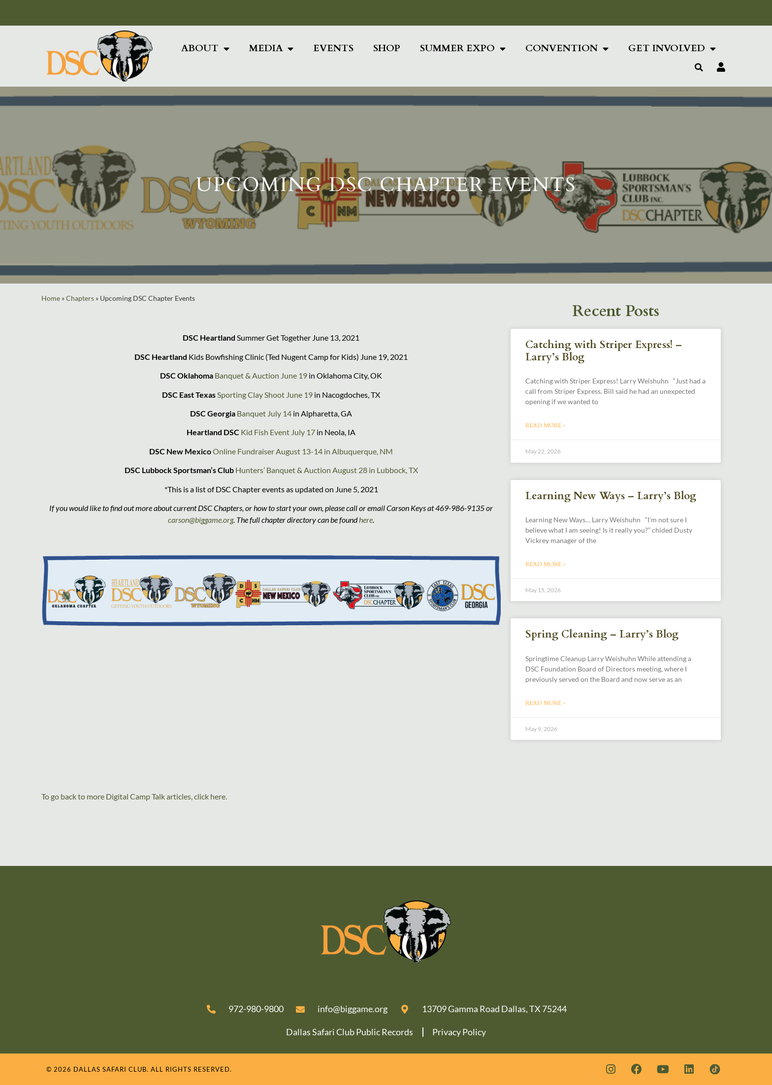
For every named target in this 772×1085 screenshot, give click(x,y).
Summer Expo (463, 48)
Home (50, 298)
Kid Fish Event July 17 (278, 432)
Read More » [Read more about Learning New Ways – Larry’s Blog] (545, 564)
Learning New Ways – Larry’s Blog (610, 496)
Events (333, 48)
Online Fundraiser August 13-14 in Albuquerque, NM (303, 451)
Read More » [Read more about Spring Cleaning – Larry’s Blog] (545, 703)
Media (271, 48)
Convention (567, 48)
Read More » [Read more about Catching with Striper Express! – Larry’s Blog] (545, 425)
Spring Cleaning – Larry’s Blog (601, 634)
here (366, 519)
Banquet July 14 (264, 413)
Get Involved (672, 48)
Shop (386, 48)
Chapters (80, 298)
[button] (699, 67)
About (205, 48)
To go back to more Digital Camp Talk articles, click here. (134, 796)
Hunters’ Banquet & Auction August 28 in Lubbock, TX (326, 470)
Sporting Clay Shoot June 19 (265, 394)
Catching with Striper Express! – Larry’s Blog (603, 351)
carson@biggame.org (200, 519)
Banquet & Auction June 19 (261, 375)
